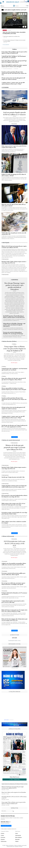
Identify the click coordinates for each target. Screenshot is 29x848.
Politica (16, 841)
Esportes (3, 839)
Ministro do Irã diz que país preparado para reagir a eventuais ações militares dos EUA (13, 787)
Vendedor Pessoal (18, 846)
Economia (3, 837)
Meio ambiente (18, 837)
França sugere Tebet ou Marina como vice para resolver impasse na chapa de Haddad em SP (14, 802)
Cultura (2, 835)
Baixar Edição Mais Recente (6, 825)
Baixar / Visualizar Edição (14, 779)
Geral (16, 833)
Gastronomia (3, 841)
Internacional (18, 835)
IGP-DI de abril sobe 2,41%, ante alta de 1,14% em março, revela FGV (14, 797)
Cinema (2, 833)
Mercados (17, 839)
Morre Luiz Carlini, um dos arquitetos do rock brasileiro (14, 792)
